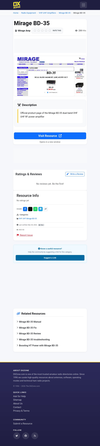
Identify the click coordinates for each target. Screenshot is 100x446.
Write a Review (75, 174)
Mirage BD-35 (65, 13)
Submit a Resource (22, 423)
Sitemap (17, 399)
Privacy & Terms (21, 410)
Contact (17, 407)
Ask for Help (19, 396)
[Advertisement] (50, 46)
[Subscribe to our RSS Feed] (34, 435)
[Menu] (83, 5)
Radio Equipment (28, 13)
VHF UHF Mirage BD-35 (28, 219)
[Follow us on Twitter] (16, 435)
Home (16, 13)
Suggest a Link (50, 258)
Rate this (57, 31)
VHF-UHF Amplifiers (47, 13)
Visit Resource (50, 136)
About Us (18, 403)
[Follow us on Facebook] (25, 435)
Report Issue (25, 235)
